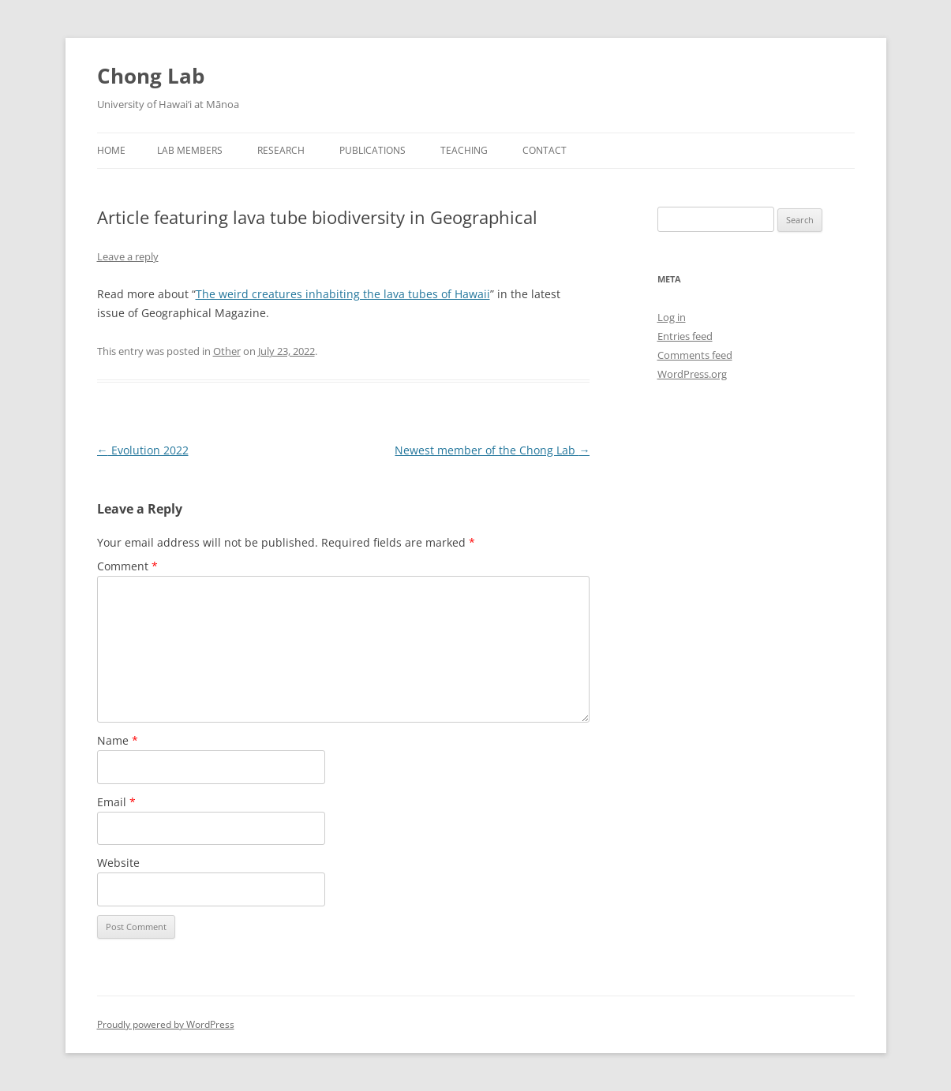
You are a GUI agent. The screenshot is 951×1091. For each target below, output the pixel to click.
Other (227, 351)
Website (118, 862)
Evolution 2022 (143, 450)
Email (116, 801)
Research (281, 150)
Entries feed (685, 336)
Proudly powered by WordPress (165, 1024)
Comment (127, 566)
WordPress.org (692, 374)
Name (117, 740)
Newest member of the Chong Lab (492, 450)
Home (111, 150)
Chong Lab (150, 76)
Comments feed (694, 355)
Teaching (464, 150)
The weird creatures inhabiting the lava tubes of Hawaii (343, 293)
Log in (671, 317)
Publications (372, 150)
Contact (544, 150)
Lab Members (190, 150)
